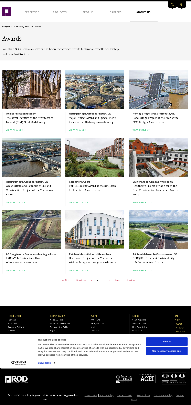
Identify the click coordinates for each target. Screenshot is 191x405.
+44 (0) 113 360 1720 (143, 337)
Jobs (177, 315)
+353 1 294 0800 (17, 337)
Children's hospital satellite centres (90, 254)
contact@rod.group (143, 340)
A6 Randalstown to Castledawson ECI (155, 254)
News (178, 319)
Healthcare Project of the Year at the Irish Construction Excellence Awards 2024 (155, 190)
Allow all (166, 378)
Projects (60, 12)
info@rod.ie (16, 340)
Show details (44, 399)
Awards (178, 323)
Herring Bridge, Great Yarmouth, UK (90, 113)
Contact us (180, 331)
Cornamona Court (79, 181)
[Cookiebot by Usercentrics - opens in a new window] (18, 399)
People (88, 12)
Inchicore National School (21, 113)
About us (29, 26)
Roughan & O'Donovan (12, 26)
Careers (116, 12)
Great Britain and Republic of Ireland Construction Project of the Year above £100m (29, 190)
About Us (143, 12)
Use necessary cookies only (166, 387)
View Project (14, 129)
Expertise (31, 12)
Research (179, 327)
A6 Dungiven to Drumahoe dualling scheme (31, 254)
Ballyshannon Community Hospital (153, 181)
